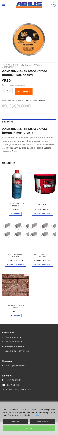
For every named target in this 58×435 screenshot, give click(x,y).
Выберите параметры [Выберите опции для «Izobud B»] (42, 214)
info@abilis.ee (14, 384)
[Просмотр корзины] (53, 5)
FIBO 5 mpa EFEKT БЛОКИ (42, 255)
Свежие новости (13, 341)
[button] (3, 4)
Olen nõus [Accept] (29, 428)
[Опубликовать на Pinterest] (23, 106)
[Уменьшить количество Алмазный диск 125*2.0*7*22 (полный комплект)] (3, 90)
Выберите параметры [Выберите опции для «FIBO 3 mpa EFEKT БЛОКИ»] (15, 265)
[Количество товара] (7, 90)
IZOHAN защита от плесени (15, 204)
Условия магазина (14, 346)
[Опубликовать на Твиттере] (14, 106)
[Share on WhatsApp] (4, 106)
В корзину (23, 91)
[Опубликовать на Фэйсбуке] (9, 106)
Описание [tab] (7, 122)
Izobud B (42, 204)
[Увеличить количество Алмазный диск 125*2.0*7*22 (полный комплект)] (11, 90)
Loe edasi (35, 415)
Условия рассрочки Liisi (17, 350)
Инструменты (9, 67)
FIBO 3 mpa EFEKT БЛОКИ (15, 255)
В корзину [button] (15, 214)
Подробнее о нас (14, 337)
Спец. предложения (15, 365)
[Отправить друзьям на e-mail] (19, 106)
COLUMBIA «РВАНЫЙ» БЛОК (15, 306)
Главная (6, 65)
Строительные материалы (26, 65)
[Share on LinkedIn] (28, 106)
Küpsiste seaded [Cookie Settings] (43, 421)
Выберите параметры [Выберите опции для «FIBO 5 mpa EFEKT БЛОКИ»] (42, 265)
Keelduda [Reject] (15, 421)
